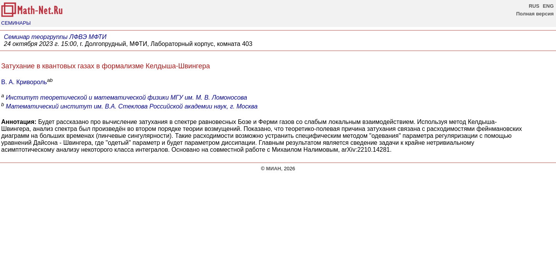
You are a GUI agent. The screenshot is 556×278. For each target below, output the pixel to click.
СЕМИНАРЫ (16, 23)
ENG (548, 6)
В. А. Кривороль (24, 82)
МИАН (273, 168)
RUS (534, 6)
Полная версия (535, 14)
